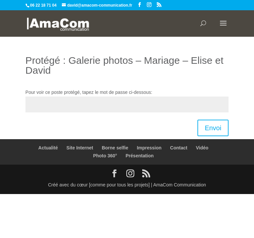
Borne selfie (115, 147)
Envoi (213, 128)
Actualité (48, 147)
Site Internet (79, 147)
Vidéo (202, 147)
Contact (178, 147)
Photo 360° (105, 155)
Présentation (140, 155)
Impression (149, 147)
